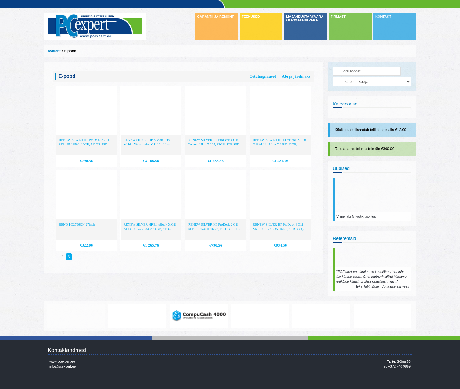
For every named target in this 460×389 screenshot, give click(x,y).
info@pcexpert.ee (62, 366)
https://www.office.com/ (137, 316)
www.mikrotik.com (76, 316)
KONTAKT (383, 16)
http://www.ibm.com (382, 316)
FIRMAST (338, 16)
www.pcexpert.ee (62, 361)
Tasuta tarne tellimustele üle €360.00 (364, 149)
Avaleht (54, 51)
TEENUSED (251, 16)
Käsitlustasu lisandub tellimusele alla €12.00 (370, 130)
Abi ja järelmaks (296, 76)
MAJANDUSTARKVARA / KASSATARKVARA (304, 18)
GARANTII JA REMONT (215, 16)
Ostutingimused (263, 76)
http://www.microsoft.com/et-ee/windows (260, 316)
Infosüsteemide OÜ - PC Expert (95, 26)
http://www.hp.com (321, 316)
